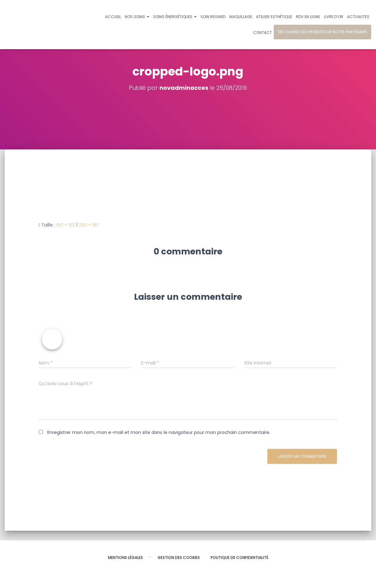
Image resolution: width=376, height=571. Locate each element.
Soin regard (212, 16)
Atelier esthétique (274, 16)
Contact (262, 32)
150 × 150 (65, 225)
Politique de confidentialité (239, 557)
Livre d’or (333, 16)
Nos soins (137, 16)
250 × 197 (88, 225)
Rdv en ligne (308, 16)
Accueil (113, 16)
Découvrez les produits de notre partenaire (322, 32)
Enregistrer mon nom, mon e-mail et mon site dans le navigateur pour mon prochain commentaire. (158, 432)
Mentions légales (125, 557)
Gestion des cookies (179, 557)
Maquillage (240, 16)
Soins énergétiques (175, 16)
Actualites (358, 16)
